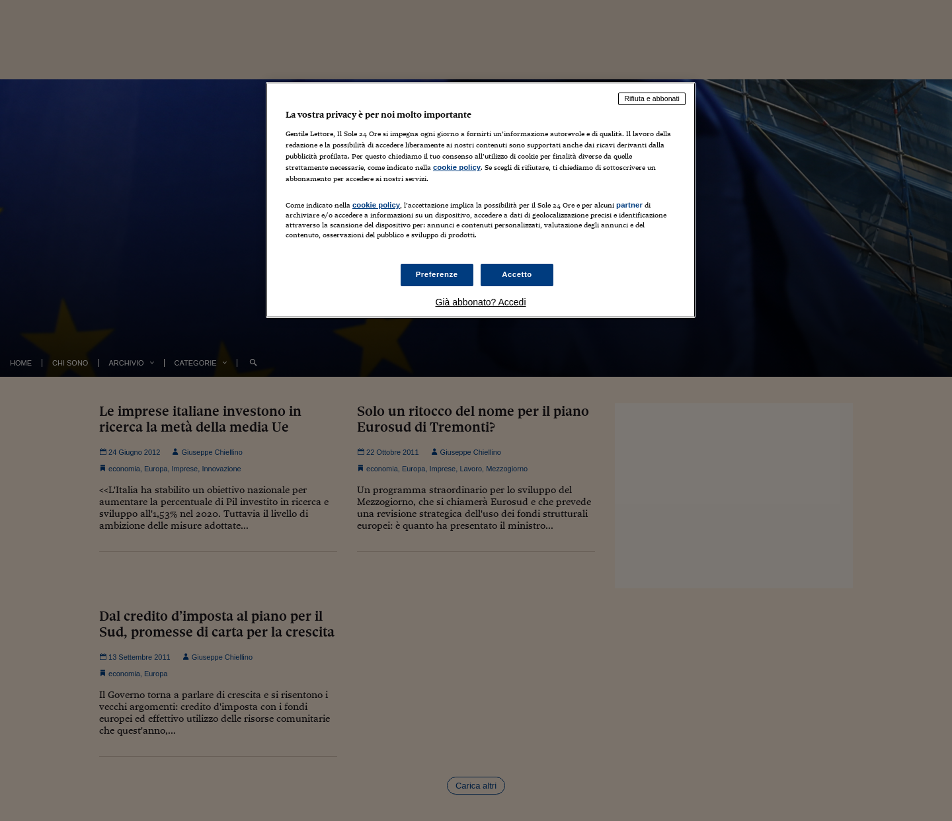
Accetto (517, 274)
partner (629, 205)
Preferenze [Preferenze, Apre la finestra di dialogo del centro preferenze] (437, 274)
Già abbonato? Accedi (481, 302)
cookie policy (457, 167)
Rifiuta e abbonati (652, 98)
